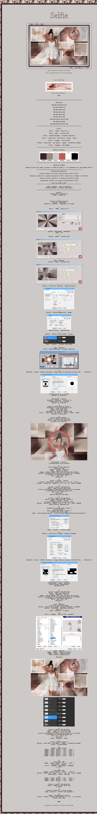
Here (59, 95)
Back (59, 801)
